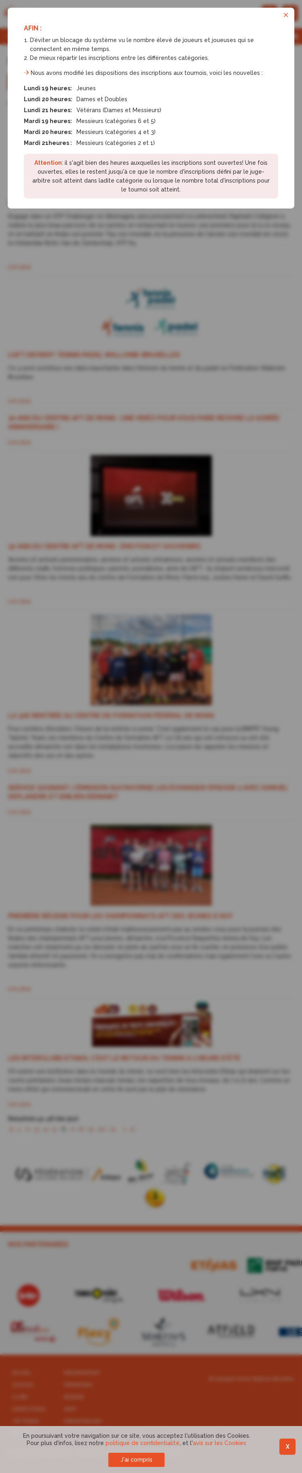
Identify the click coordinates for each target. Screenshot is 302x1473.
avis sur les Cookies (219, 1443)
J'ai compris (136, 1459)
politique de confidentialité (143, 1443)
